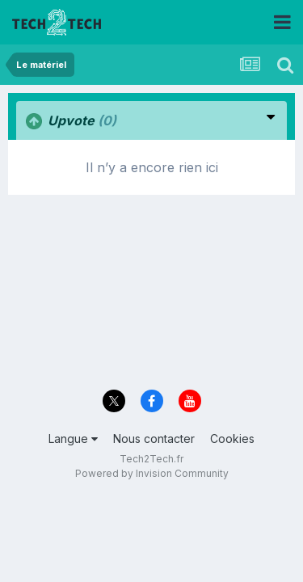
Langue (73, 438)
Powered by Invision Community (152, 473)
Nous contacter (154, 438)
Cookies (232, 438)
